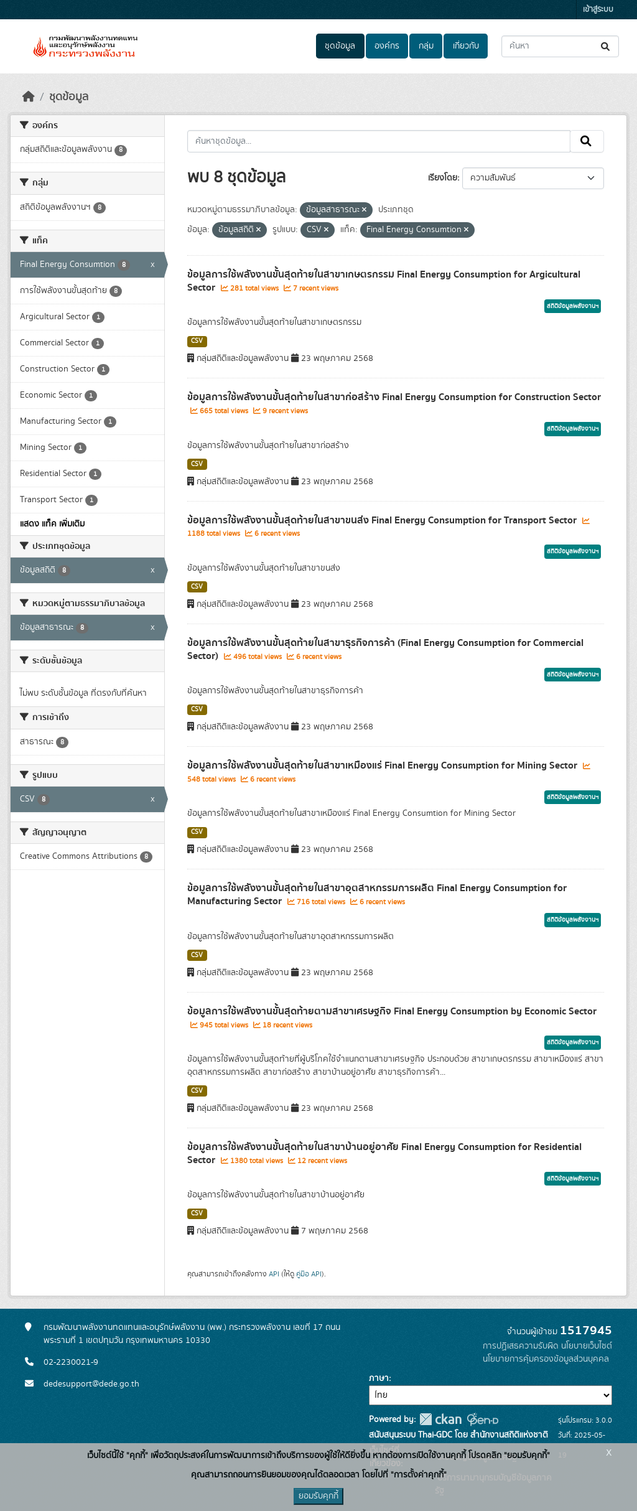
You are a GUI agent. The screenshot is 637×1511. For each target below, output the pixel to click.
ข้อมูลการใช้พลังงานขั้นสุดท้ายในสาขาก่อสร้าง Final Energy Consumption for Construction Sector (394, 397)
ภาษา (379, 1378)
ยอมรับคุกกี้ (318, 1496)
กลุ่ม (426, 46)
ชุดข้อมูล (340, 46)
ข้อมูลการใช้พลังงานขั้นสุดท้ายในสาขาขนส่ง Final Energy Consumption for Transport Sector (383, 520)
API (274, 1273)
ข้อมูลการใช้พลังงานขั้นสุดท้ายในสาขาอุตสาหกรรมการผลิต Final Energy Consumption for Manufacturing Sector (377, 894)
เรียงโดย (442, 178)
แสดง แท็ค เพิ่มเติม (52, 524)
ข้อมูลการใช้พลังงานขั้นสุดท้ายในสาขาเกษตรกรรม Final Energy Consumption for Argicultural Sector (383, 281)
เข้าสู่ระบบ (598, 10)
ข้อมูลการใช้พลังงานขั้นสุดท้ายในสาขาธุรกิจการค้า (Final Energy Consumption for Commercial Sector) (385, 649)
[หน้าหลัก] (28, 97)
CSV (197, 341)
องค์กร (386, 46)
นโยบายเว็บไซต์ (586, 1346)
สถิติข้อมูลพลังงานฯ (572, 306)
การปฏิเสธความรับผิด (521, 1346)
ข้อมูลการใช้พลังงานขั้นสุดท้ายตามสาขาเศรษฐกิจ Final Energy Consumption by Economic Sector (392, 1011)
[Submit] (606, 46)
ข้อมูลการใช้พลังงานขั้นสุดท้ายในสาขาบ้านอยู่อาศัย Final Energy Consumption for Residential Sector (384, 1153)
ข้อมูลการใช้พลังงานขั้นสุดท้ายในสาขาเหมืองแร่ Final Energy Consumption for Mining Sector (383, 765)
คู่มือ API (309, 1273)
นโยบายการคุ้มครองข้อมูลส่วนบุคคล (546, 1359)
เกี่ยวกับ (466, 46)
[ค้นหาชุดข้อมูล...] (560, 46)
